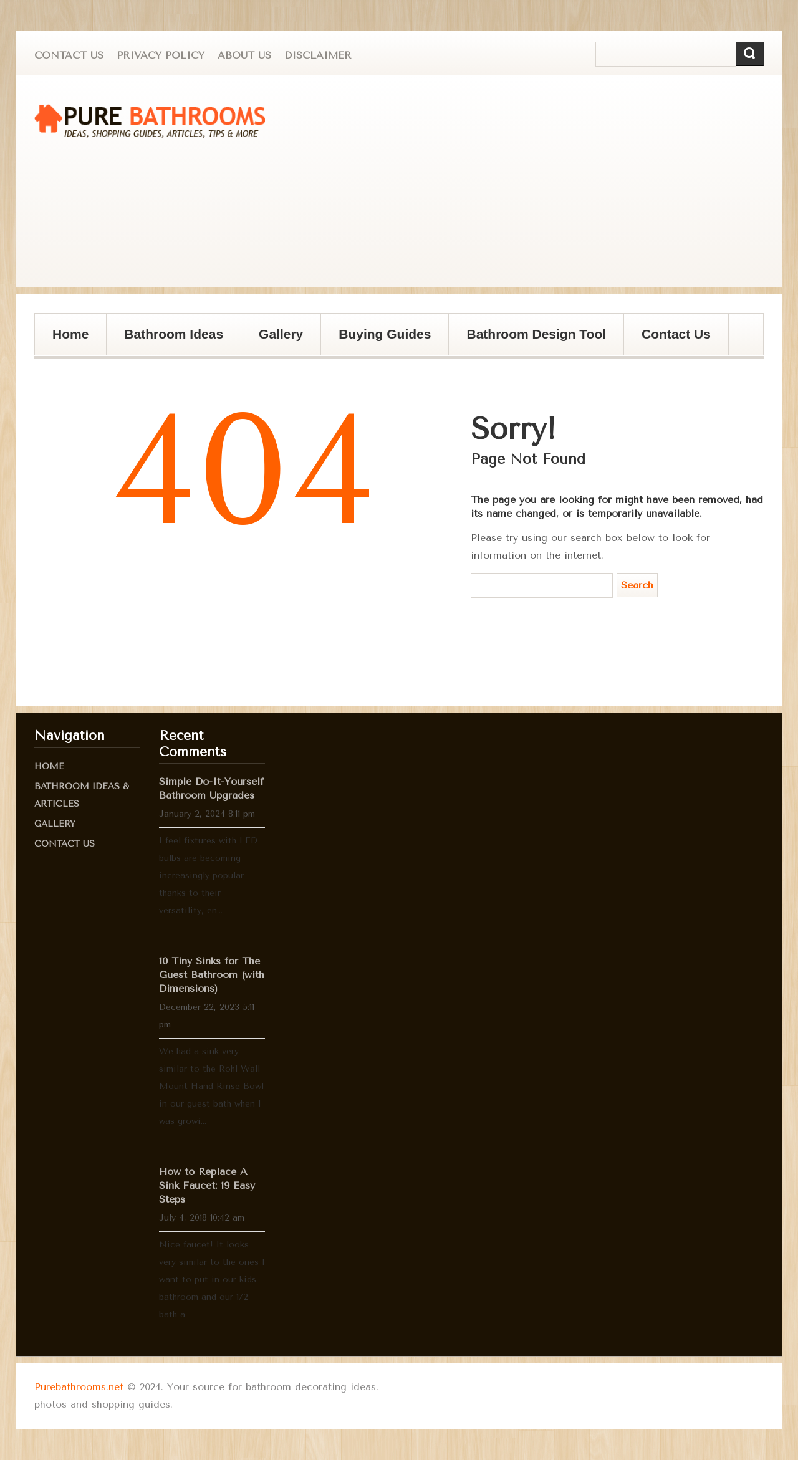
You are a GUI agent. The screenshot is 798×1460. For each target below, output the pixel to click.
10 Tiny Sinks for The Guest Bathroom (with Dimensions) (211, 974)
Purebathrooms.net (78, 1387)
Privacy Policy (160, 55)
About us (244, 55)
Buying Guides (380, 341)
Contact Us (68, 55)
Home (70, 334)
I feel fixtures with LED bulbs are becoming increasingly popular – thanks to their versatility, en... (208, 875)
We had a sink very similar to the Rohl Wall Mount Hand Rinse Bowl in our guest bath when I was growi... (211, 1086)
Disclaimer (317, 55)
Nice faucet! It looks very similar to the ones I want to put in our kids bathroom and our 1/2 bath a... (212, 1279)
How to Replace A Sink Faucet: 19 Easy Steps (207, 1185)
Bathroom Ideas (173, 334)
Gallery (276, 341)
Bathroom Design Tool (536, 334)
